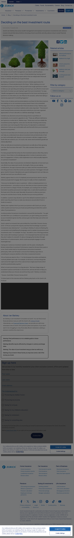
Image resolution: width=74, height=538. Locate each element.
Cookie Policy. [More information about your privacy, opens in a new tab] (19, 533)
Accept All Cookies (60, 529)
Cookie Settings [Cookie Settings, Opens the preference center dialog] (60, 533)
